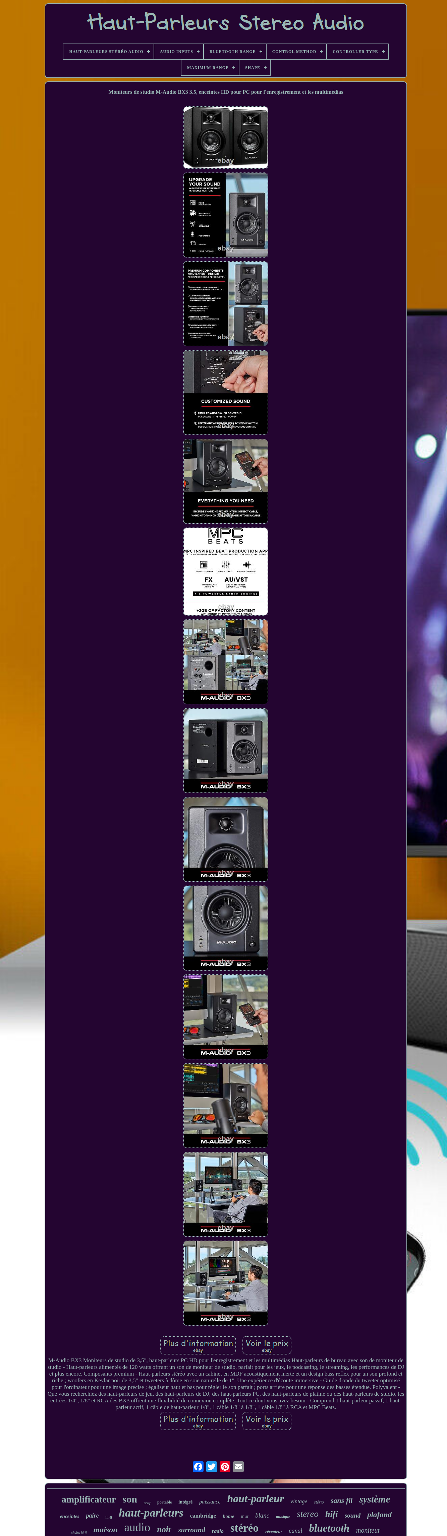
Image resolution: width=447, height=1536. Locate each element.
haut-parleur (255, 1498)
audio (137, 1527)
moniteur (368, 1530)
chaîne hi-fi (79, 1532)
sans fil (341, 1500)
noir (164, 1529)
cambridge (203, 1516)
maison (106, 1529)
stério (319, 1502)
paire (92, 1515)
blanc (262, 1515)
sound (353, 1515)
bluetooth (329, 1528)
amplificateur (89, 1499)
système (374, 1499)
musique (283, 1516)
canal (295, 1530)
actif (147, 1503)
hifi (331, 1514)
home (228, 1516)
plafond (379, 1515)
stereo (308, 1514)
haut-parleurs (151, 1513)
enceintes (69, 1516)
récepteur (273, 1531)
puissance (209, 1502)
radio (218, 1531)
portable (164, 1502)
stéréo (244, 1528)
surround (191, 1530)
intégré (185, 1502)
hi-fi (108, 1517)
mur (244, 1516)
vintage (298, 1501)
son (129, 1499)
